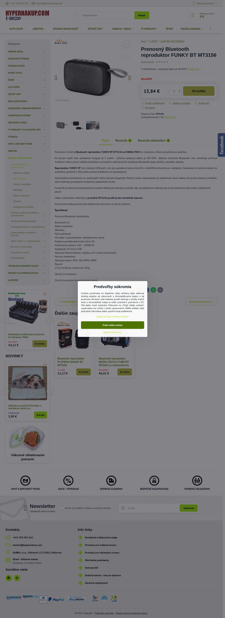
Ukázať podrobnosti (112, 332)
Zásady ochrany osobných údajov (112, 316)
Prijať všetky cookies (112, 325)
